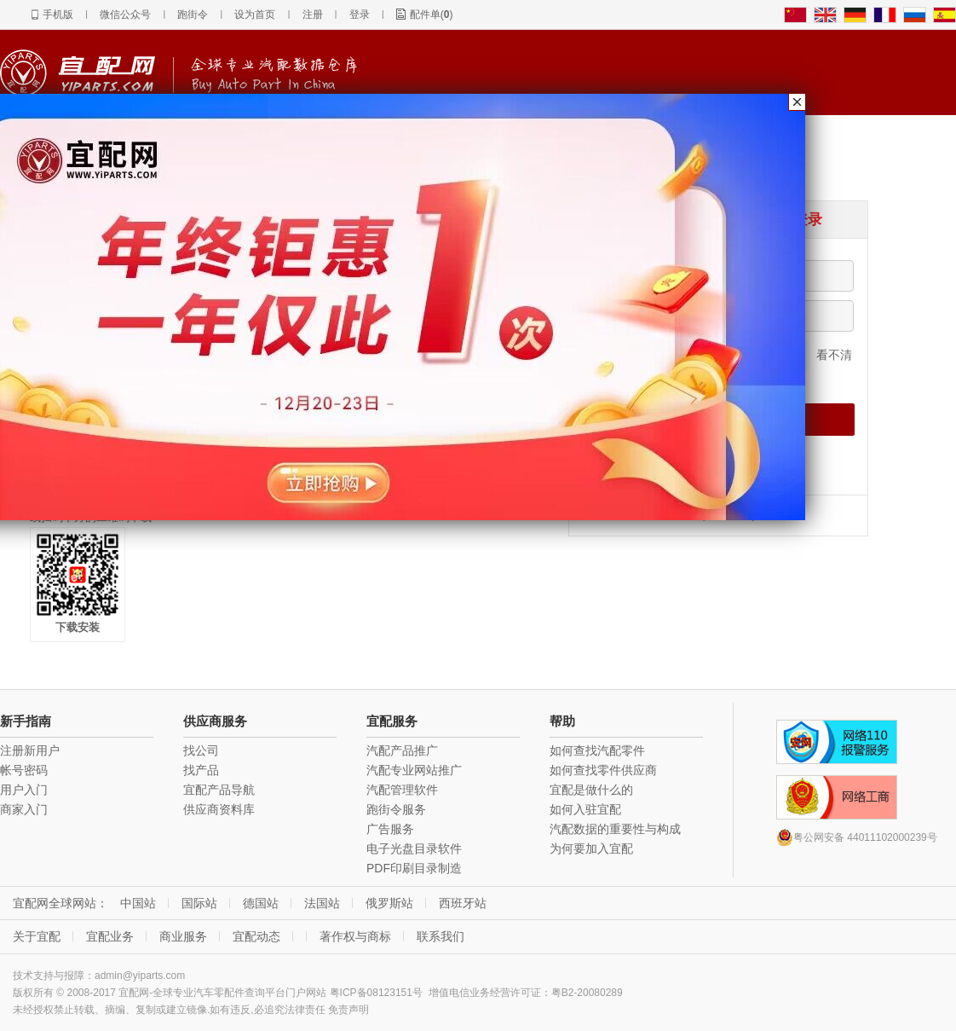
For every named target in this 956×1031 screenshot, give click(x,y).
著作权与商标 (355, 936)
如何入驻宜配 (585, 809)
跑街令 (192, 14)
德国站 (261, 903)
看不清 (834, 355)
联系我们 (440, 936)
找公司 (201, 750)
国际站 (199, 903)
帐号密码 (24, 770)
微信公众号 (125, 14)
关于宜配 (36, 936)
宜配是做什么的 (591, 789)
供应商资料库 (219, 809)
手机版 (58, 14)
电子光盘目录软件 (414, 848)
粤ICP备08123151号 (376, 993)
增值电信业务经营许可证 (485, 993)
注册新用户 (30, 750)
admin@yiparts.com (140, 976)
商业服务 (183, 936)
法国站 (322, 903)
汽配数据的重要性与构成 (615, 829)
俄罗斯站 (389, 903)
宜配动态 (256, 936)
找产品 (201, 770)
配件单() (431, 14)
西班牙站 (463, 903)
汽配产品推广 (402, 750)
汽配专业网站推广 (414, 770)
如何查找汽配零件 (597, 750)
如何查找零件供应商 (603, 770)
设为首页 (254, 14)
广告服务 (390, 829)
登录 (359, 14)
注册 (312, 14)
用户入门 (24, 789)
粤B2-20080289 (587, 993)
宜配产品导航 (219, 789)
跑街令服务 (396, 809)
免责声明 (348, 1010)
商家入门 (24, 809)
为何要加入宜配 (591, 848)
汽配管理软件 (402, 789)
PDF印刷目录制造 (414, 868)
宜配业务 (110, 936)
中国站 (138, 903)
